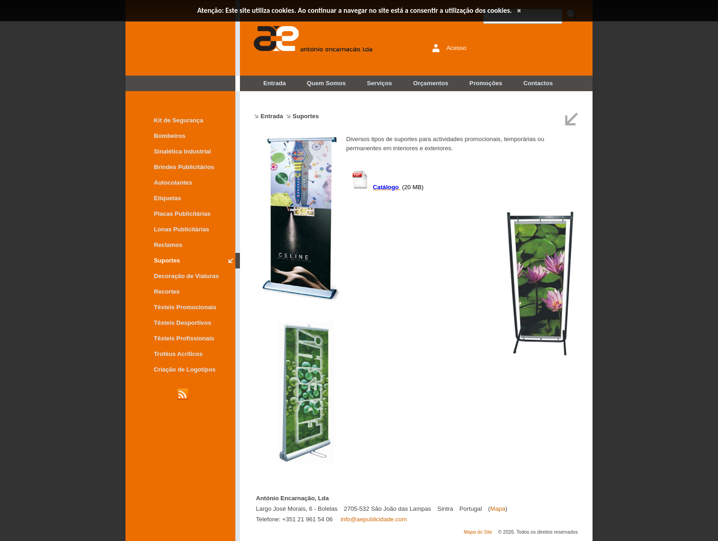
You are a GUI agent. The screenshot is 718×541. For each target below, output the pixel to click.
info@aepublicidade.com (374, 519)
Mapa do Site (478, 532)
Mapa (497, 508)
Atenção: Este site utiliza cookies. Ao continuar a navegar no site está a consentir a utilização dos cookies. (354, 10)
